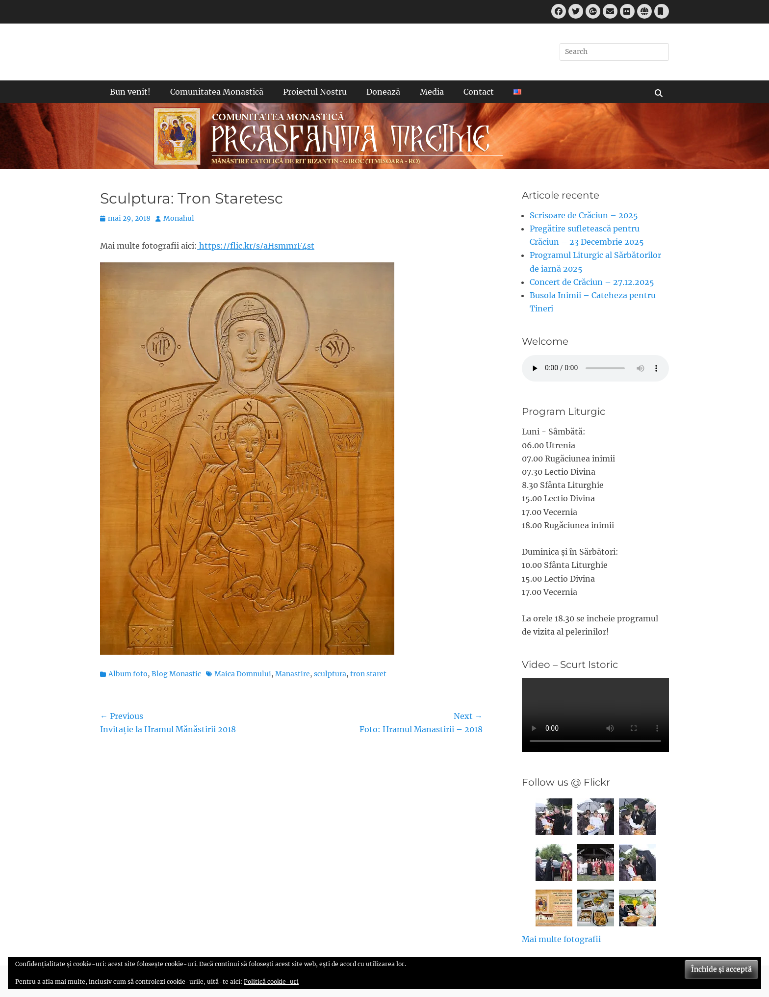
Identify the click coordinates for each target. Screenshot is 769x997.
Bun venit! (130, 92)
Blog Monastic (176, 673)
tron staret (368, 673)
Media (432, 92)
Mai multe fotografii (561, 939)
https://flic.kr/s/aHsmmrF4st (255, 246)
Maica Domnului (242, 673)
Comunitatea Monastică (216, 92)
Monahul (178, 218)
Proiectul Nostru (315, 92)
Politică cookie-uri (271, 981)
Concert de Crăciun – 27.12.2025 (592, 282)
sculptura (330, 673)
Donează (383, 92)
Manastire (292, 673)
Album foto (128, 673)
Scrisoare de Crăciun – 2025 (584, 215)
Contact (478, 92)
